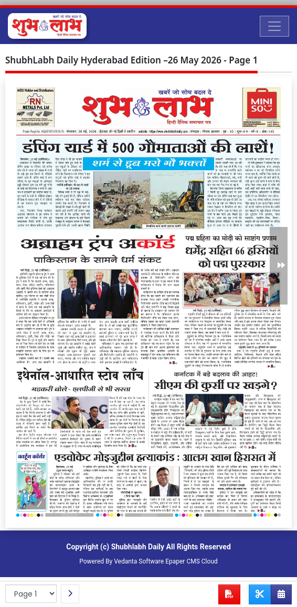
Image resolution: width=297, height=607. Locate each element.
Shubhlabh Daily (137, 547)
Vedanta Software (139, 561)
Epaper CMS (182, 561)
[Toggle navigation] (274, 26)
